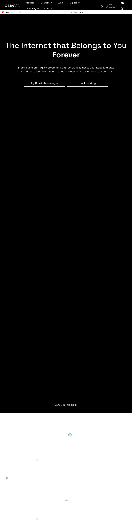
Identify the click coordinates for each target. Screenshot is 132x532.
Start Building (87, 83)
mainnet (74, 12)
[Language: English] (104, 6)
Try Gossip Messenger (44, 83)
